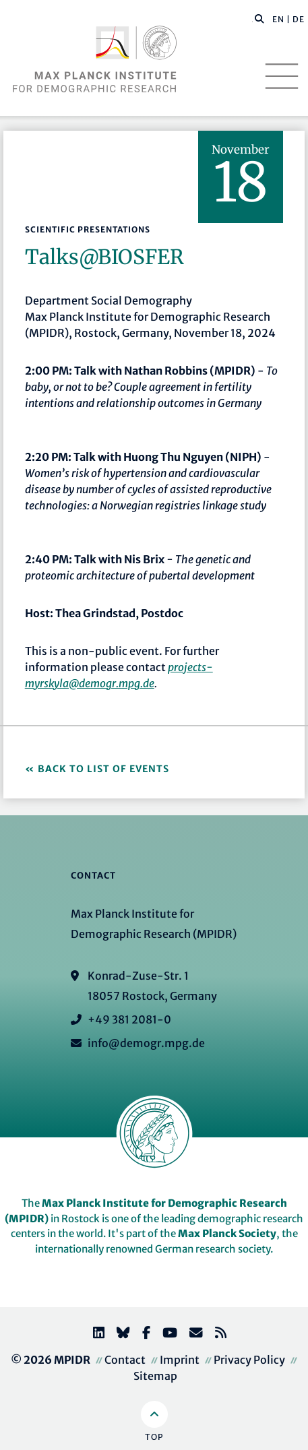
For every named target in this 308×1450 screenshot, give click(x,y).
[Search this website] (252, 19)
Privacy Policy (249, 1359)
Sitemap (155, 1376)
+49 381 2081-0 (129, 1019)
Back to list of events (103, 769)
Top (154, 1437)
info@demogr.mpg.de (146, 1043)
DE (298, 19)
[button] (259, 18)
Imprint (179, 1359)
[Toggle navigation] (282, 76)
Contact (125, 1359)
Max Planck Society (227, 1233)
